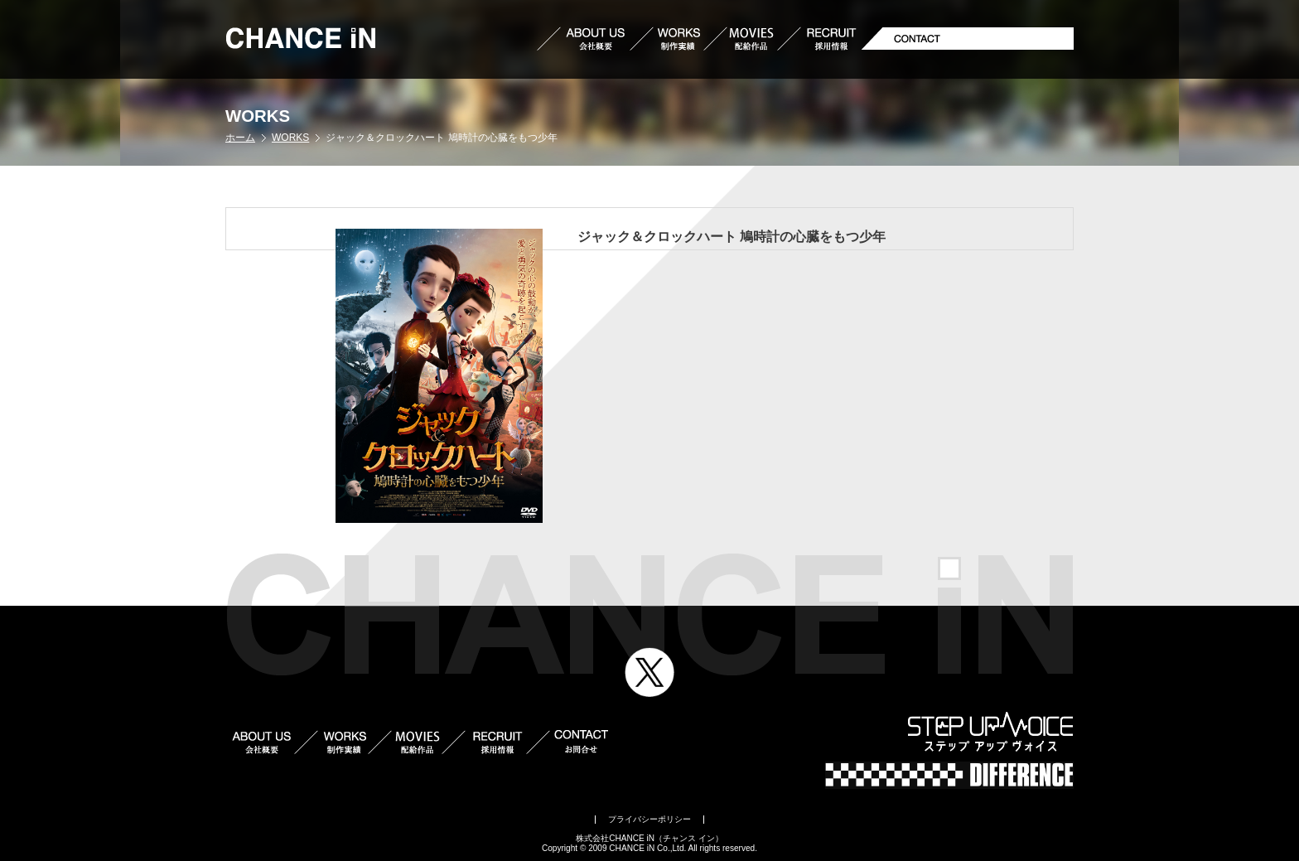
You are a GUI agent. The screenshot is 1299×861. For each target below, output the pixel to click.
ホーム (240, 137)
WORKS (290, 137)
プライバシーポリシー (649, 819)
